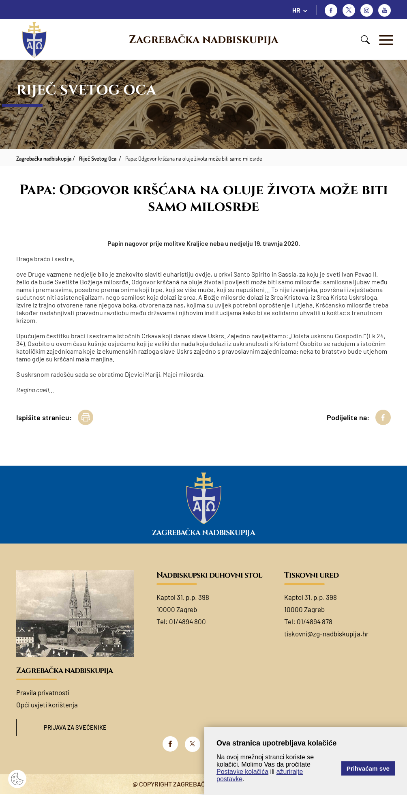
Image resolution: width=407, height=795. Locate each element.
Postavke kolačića (242, 771)
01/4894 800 (187, 621)
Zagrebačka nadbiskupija (203, 39)
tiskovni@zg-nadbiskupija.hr (326, 634)
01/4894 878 (314, 621)
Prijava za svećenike (75, 728)
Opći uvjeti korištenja (47, 704)
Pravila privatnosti (42, 692)
